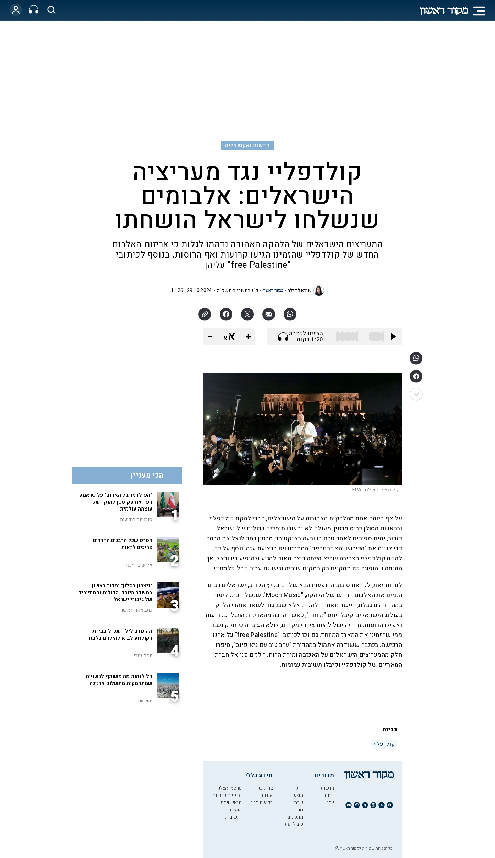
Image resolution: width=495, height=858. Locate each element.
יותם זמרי (143, 655)
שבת (298, 802)
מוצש (298, 795)
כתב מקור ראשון (136, 610)
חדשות (327, 788)
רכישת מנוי (262, 802)
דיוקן (298, 788)
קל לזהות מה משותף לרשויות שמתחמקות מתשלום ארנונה (119, 680)
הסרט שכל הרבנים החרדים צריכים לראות (122, 544)
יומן (330, 802)
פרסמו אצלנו (229, 788)
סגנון (298, 809)
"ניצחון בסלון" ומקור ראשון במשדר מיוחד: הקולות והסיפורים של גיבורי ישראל (115, 592)
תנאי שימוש (230, 802)
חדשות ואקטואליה (247, 145)
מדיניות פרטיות (227, 795)
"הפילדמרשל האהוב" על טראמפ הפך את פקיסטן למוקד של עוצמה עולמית (115, 502)
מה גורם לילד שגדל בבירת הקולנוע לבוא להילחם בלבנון (119, 634)
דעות (329, 795)
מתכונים (295, 817)
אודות (267, 795)
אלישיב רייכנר (138, 565)
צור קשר (264, 788)
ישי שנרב (143, 701)
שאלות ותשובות (233, 813)
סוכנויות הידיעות (136, 519)
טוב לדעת (294, 824)
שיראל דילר (300, 290)
